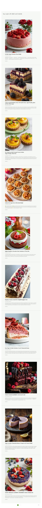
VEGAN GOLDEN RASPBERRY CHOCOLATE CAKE (16, 395)
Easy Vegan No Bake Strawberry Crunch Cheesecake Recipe (18, 348)
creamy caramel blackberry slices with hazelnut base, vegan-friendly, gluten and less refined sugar (19, 103)
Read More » (6, 110)
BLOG (10, 105)
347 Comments (7, 349)
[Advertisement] (19, 4)
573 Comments (7, 301)
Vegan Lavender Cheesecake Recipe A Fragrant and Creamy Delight (19, 443)
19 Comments (7, 204)
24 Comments (7, 155)
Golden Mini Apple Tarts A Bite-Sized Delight (15, 203)
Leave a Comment (7, 396)
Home (10, 155)
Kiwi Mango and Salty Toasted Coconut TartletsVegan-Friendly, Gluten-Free (15, 153)
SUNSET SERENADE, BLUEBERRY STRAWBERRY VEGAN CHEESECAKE (20, 492)
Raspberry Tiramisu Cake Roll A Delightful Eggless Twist (17, 299)
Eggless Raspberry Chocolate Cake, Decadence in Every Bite (18, 251)
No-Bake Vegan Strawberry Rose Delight (14, 54)
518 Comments (7, 105)
